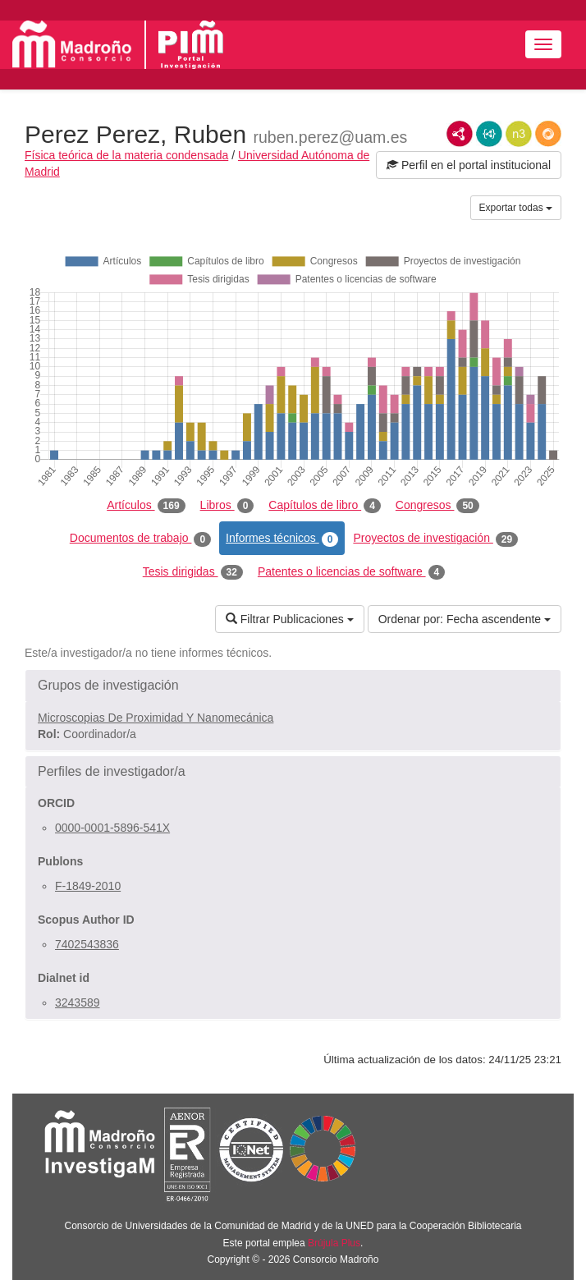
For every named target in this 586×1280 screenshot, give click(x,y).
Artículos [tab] (146, 505)
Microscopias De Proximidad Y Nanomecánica (155, 717)
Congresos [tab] (437, 505)
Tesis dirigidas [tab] (193, 572)
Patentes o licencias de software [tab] (351, 572)
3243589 (77, 1002)
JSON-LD (489, 134)
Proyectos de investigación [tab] (435, 538)
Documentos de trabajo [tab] (140, 538)
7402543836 (87, 944)
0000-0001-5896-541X (112, 827)
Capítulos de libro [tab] (324, 505)
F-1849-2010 (88, 885)
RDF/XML (459, 134)
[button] (293, 685)
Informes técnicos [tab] (282, 538)
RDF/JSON (548, 134)
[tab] (293, 685)
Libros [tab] (227, 505)
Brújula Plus (334, 1243)
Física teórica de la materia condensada (126, 155)
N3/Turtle (519, 134)
